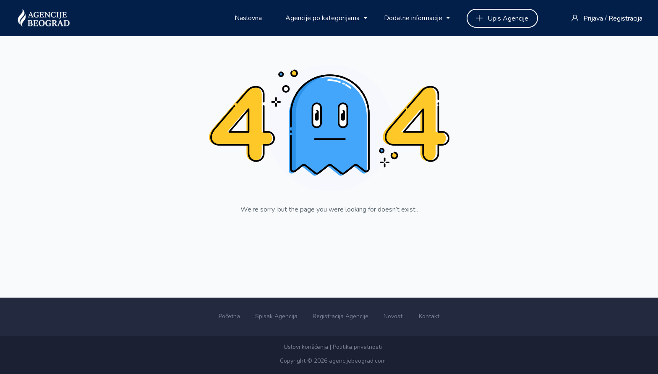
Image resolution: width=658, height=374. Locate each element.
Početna (229, 316)
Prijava (593, 18)
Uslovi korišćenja (306, 347)
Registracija (625, 18)
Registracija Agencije (340, 316)
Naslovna (248, 18)
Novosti (394, 316)
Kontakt (429, 316)
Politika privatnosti (357, 347)
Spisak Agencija (276, 316)
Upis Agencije (502, 18)
